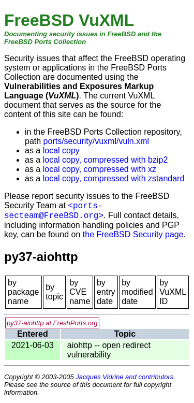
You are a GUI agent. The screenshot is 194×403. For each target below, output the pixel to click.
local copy (61, 150)
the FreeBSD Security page (133, 234)
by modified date (137, 292)
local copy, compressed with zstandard (114, 178)
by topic (54, 292)
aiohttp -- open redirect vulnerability (109, 350)
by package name (23, 292)
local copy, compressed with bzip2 (105, 159)
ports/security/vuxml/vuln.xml (96, 141)
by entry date (106, 292)
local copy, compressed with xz (99, 169)
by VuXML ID (172, 292)
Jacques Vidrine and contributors (124, 377)
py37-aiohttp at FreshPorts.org (52, 323)
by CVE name (79, 292)
